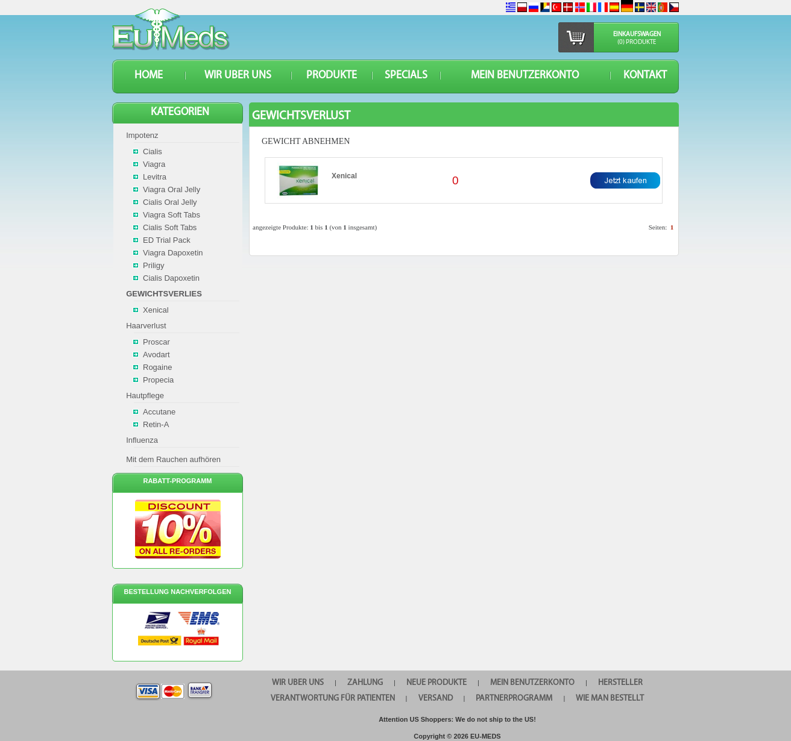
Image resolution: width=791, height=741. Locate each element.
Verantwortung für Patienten (333, 698)
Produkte (331, 75)
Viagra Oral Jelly (171, 189)
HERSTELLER (620, 682)
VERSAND (435, 698)
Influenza (142, 440)
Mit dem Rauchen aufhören (173, 459)
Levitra (154, 176)
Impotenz (142, 135)
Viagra (154, 164)
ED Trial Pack (167, 240)
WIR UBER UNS (237, 75)
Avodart (156, 354)
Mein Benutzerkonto (525, 75)
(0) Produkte (636, 42)
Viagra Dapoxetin (173, 252)
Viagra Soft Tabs (171, 214)
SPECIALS (406, 75)
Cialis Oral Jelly (170, 202)
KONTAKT (645, 75)
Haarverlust (146, 325)
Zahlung (365, 682)
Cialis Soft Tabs (170, 227)
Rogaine (157, 367)
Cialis (152, 151)
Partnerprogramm (514, 698)
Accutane (159, 411)
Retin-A (156, 424)
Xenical (344, 176)
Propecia (158, 379)
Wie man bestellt (610, 698)
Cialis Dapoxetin (171, 278)
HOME (148, 75)
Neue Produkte (436, 682)
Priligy (153, 265)
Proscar (156, 341)
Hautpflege (145, 395)
